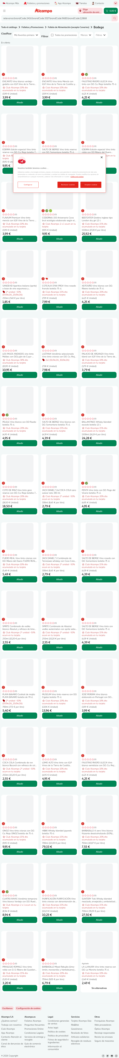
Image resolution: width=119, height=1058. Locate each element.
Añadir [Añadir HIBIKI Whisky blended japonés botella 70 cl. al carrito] (59, 851)
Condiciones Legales (34, 1032)
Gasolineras (76, 1028)
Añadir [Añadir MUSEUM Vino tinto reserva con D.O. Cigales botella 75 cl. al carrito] (59, 715)
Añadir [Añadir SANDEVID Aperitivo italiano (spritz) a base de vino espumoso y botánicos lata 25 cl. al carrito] (20, 306)
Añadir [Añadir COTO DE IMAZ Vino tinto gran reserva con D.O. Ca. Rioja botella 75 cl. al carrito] (20, 511)
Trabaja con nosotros (11, 1024)
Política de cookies (56, 1031)
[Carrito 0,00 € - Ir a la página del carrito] (111, 11)
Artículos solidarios (80, 1036)
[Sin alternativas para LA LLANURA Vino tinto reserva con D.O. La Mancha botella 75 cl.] (99, 988)
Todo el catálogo (9, 27)
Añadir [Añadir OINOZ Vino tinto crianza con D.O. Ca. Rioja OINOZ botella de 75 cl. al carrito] (20, 851)
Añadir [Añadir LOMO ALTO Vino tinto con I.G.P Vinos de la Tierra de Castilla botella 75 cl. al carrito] (59, 783)
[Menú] (4, 11)
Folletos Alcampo (32, 1020)
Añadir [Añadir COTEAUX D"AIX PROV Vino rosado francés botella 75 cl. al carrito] (59, 306)
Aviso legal (53, 1027)
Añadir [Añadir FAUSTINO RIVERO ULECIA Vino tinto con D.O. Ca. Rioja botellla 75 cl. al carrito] (99, 102)
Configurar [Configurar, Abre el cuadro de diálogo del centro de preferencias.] (28, 185)
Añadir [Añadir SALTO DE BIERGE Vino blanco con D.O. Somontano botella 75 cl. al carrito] (59, 443)
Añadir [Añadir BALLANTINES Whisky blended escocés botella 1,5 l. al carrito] (99, 443)
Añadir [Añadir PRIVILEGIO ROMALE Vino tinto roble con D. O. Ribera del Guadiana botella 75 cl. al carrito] (20, 988)
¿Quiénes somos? (9, 1020)
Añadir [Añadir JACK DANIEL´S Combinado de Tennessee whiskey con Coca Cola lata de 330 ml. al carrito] (59, 579)
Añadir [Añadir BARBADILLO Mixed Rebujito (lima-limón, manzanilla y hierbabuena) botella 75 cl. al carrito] (59, 988)
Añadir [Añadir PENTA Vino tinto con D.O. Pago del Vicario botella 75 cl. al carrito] (99, 511)
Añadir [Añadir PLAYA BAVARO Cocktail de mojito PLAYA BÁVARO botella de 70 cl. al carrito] (20, 715)
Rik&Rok (75, 1024)
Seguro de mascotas (104, 1040)
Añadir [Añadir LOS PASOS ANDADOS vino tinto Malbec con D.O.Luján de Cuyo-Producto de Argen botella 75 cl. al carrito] (20, 375)
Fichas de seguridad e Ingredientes (58, 1041)
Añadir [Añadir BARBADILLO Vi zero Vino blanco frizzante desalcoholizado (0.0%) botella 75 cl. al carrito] (99, 851)
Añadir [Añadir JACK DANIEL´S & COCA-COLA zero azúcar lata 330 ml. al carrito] (59, 511)
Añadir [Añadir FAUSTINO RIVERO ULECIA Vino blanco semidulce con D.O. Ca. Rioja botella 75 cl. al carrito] (99, 783)
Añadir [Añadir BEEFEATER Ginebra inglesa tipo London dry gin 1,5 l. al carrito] (99, 238)
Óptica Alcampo (102, 1028)
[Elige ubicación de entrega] (90, 11)
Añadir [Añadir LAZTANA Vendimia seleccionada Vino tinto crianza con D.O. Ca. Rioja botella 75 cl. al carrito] (59, 375)
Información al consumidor (55, 1047)
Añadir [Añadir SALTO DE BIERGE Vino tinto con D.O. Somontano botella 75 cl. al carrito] (99, 647)
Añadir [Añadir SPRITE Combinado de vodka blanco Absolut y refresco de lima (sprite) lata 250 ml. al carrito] (20, 647)
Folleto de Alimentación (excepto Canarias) (68, 27)
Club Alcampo (8, 1028)
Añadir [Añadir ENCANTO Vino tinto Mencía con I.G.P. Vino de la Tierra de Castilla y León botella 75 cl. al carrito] (59, 102)
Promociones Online (34, 1028)
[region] (59, 173)
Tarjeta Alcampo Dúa (81, 1020)
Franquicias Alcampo (104, 1020)
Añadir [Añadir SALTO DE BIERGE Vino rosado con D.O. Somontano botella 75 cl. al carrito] (99, 579)
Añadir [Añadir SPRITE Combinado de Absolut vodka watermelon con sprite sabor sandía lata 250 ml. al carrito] (59, 647)
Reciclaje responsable (105, 1032)
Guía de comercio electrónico (32, 1045)
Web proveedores (103, 1024)
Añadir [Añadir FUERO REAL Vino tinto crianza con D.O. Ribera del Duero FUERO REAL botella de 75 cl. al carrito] (20, 579)
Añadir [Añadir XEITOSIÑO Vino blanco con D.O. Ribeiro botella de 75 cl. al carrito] (99, 306)
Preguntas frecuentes (34, 1024)
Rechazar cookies (68, 185)
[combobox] (56, 18)
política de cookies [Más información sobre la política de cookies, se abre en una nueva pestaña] (77, 177)
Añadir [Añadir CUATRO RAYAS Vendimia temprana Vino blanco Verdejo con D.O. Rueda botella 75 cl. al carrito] (20, 919)
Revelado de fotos (79, 1032)
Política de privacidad (58, 1035)
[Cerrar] (101, 157)
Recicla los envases (104, 1036)
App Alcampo (7, 1032)
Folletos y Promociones (33, 27)
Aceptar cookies (91, 185)
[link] (28, 1008)
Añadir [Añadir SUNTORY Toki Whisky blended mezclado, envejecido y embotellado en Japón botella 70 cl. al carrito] (99, 919)
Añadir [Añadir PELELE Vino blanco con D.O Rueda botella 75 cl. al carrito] (20, 443)
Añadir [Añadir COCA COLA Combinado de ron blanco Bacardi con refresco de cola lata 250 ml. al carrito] (20, 783)
